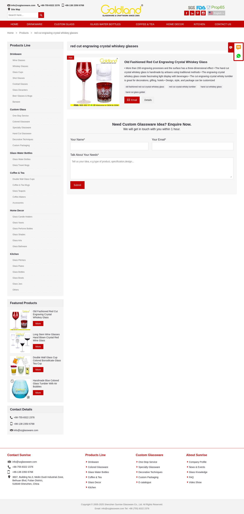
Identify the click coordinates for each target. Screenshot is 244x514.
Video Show (195, 482)
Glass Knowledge (198, 472)
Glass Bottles (19, 272)
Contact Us (223, 24)
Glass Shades (19, 234)
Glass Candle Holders (22, 217)
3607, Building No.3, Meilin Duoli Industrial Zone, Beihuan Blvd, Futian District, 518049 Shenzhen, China (38, 480)
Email (132, 99)
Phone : (9, 467)
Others (16, 290)
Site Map (15, 9)
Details (148, 100)
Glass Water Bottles (105, 24)
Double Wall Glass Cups (24, 179)
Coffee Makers (19, 197)
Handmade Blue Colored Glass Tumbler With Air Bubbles (46, 383)
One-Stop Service (21, 116)
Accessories (18, 203)
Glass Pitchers (19, 260)
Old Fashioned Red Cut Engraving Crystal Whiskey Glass (45, 314)
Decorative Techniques (23, 139)
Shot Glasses (19, 78)
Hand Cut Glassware (22, 133)
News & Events (197, 467)
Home (14, 24)
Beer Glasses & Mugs (22, 96)
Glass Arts (17, 240)
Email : (9, 461)
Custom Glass (64, 24)
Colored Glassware (21, 121)
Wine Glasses (19, 60)
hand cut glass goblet (135, 92)
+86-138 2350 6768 (74, 5)
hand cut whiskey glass (211, 87)
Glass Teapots (19, 191)
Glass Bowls (18, 278)
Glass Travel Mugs (21, 165)
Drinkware (34, 24)
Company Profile (198, 462)
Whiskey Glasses (20, 66)
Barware (16, 102)
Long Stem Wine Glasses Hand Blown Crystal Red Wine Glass (46, 337)
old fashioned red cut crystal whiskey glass (145, 87)
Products (24, 33)
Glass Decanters (20, 90)
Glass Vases (18, 222)
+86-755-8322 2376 (50, 5)
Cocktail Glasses (20, 84)
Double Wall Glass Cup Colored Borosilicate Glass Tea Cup (47, 360)
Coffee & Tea (145, 24)
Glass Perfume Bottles (23, 228)
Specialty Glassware (22, 127)
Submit (77, 185)
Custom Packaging (21, 145)
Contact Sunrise (19, 455)
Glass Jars (17, 284)
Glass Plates (18, 266)
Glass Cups (18, 72)
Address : (9, 480)
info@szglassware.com (23, 5)
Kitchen (199, 24)
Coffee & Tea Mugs (21, 185)
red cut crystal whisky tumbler (182, 87)
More (38, 323)
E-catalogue (144, 482)
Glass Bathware (20, 246)
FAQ (191, 477)
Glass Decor (94, 482)
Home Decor (175, 24)
